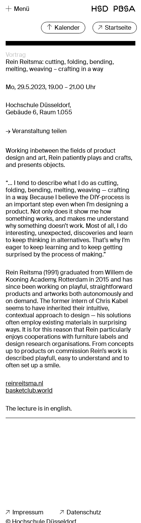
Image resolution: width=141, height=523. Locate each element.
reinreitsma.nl (24, 383)
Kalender (63, 28)
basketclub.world (29, 390)
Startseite (114, 28)
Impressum (24, 512)
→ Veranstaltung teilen (36, 131)
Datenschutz (80, 512)
